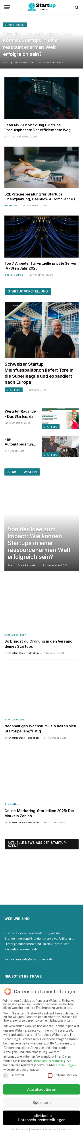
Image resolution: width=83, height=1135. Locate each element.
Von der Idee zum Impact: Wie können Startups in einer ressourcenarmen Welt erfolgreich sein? (39, 543)
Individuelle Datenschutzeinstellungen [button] (42, 1117)
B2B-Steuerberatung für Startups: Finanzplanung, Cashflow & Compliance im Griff (41, 199)
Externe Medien (62, 1075)
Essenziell (13, 1075)
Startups (50, 426)
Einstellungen (66, 1065)
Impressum (65, 1129)
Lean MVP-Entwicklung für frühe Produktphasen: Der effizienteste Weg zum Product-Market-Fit (37, 130)
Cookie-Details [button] (20, 1129)
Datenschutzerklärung (49, 1061)
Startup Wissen (22, 472)
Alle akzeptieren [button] (41, 1089)
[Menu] (7, 7)
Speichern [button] (42, 1102)
